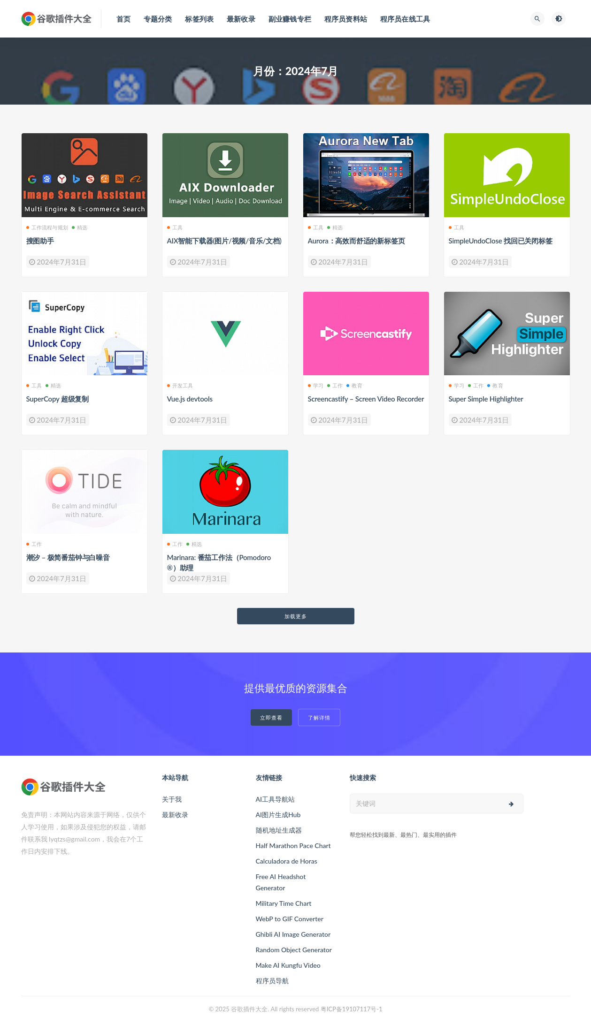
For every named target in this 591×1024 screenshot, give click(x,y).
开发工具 (180, 385)
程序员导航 (272, 981)
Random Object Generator (294, 950)
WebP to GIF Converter (289, 919)
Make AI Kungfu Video (288, 965)
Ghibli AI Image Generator (293, 934)
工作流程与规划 (47, 227)
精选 (79, 227)
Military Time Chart (284, 903)
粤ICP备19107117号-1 (352, 1009)
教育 (354, 385)
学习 (315, 385)
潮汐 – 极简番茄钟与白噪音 (68, 557)
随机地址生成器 (279, 830)
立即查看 (271, 717)
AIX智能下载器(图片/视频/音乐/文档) (224, 240)
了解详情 (319, 717)
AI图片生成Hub (278, 815)
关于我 (172, 799)
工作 (335, 385)
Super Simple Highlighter (486, 398)
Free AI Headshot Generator (281, 882)
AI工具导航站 (275, 799)
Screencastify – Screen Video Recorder (366, 398)
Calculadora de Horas (286, 861)
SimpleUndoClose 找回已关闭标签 (501, 240)
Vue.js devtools (190, 398)
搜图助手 (40, 240)
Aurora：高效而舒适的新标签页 (356, 240)
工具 (175, 227)
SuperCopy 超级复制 (57, 398)
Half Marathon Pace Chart (293, 846)
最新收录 (175, 815)
